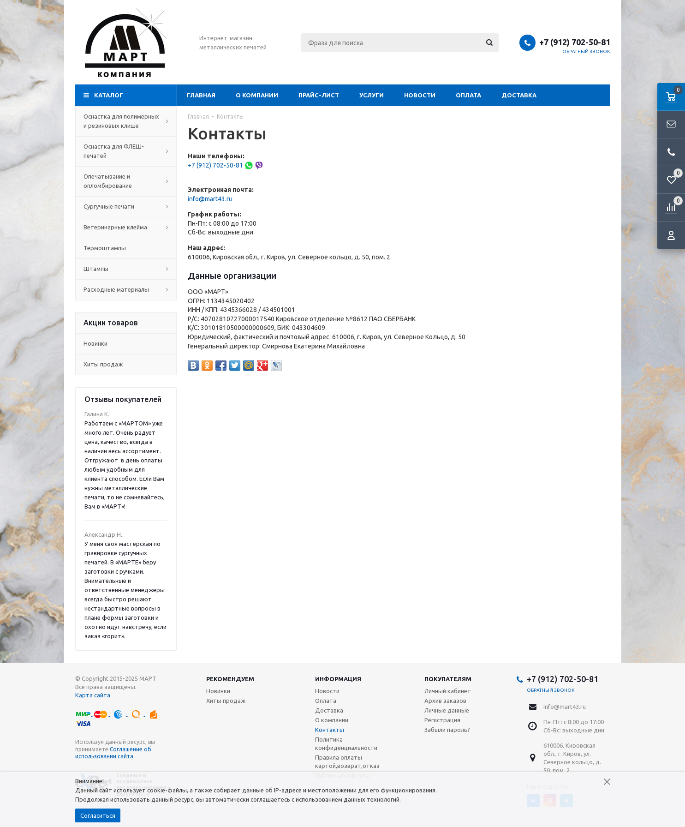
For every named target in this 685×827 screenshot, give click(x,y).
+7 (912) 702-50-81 (574, 42)
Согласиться (97, 815)
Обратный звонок (586, 51)
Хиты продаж (103, 364)
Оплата (468, 95)
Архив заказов (445, 700)
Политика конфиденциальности (346, 743)
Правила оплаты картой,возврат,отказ (347, 761)
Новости (419, 95)
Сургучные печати (125, 206)
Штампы (125, 268)
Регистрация (442, 720)
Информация (338, 679)
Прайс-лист (318, 95)
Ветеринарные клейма (125, 227)
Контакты (329, 729)
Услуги (371, 95)
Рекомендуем (230, 679)
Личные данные (446, 710)
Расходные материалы (125, 289)
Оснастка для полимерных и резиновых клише (125, 121)
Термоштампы (125, 248)
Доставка (518, 95)
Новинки (95, 343)
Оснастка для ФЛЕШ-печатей (125, 151)
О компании (257, 95)
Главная (201, 95)
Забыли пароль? (447, 729)
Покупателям (447, 679)
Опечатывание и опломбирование (125, 181)
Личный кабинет (447, 691)
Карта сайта (92, 695)
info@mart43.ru (210, 199)
